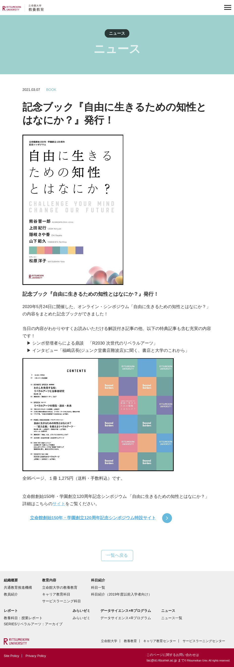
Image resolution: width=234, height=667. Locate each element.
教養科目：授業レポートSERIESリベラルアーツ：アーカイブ (33, 621)
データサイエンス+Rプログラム (125, 618)
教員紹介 (11, 594)
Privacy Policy (35, 656)
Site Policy (11, 656)
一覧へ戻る (117, 555)
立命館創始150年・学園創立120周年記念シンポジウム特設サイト (93, 517)
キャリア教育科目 (56, 594)
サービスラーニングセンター (204, 641)
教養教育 (130, 641)
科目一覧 (98, 587)
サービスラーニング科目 (61, 601)
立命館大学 (109, 641)
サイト (58, 503)
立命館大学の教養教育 (59, 587)
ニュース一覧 (171, 618)
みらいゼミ (81, 618)
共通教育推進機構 (18, 587)
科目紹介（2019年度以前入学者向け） (121, 594)
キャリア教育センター (159, 641)
